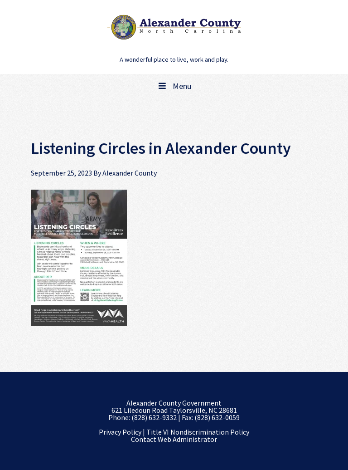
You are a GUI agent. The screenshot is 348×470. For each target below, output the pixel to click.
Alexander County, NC (174, 27)
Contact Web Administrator (174, 439)
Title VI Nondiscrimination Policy (197, 431)
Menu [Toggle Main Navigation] (174, 86)
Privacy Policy (120, 431)
